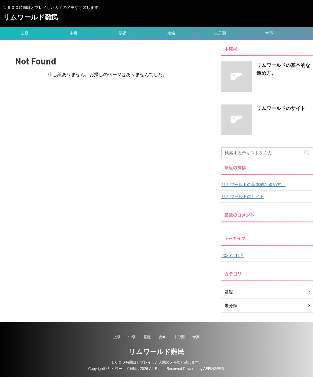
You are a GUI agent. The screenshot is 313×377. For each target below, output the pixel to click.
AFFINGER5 (213, 369)
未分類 (220, 33)
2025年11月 (232, 255)
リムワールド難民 (30, 17)
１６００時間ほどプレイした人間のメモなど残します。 (156, 362)
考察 (269, 33)
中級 (74, 33)
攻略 (171, 33)
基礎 (122, 33)
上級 (25, 33)
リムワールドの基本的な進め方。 (253, 184)
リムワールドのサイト (281, 108)
